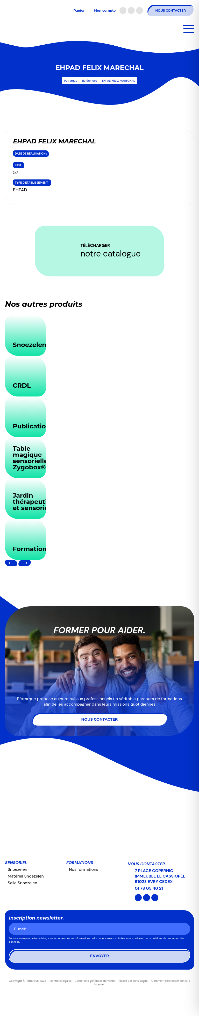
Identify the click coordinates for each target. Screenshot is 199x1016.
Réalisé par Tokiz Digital (133, 981)
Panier (78, 10)
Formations (79, 862)
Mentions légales (60, 981)
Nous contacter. (146, 864)
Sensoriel (16, 862)
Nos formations (83, 869)
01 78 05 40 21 (149, 888)
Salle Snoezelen (22, 883)
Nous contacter (170, 10)
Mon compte (105, 10)
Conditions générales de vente (95, 981)
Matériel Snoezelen (26, 876)
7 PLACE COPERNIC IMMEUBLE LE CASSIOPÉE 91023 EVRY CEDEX (160, 876)
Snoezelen (17, 869)
